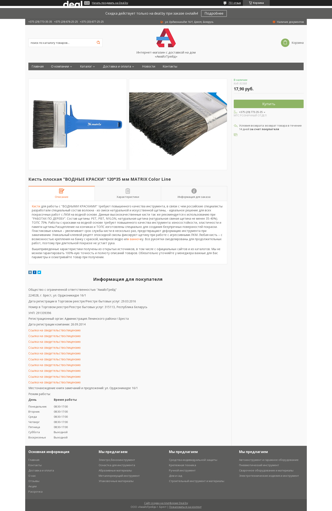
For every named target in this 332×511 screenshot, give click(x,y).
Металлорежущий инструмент (119, 476)
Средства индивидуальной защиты (193, 460)
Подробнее (214, 13)
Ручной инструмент (182, 470)
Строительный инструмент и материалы (196, 481)
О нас (32, 476)
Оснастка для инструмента (117, 465)
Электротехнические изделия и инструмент (269, 476)
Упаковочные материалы (116, 481)
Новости (148, 66)
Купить (268, 103)
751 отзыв (234, 3)
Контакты (170, 66)
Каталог (86, 66)
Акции (32, 486)
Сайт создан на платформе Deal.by (166, 503)
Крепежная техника (182, 465)
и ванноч (133, 239)
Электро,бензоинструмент (117, 460)
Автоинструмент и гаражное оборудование (269, 460)
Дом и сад (175, 476)
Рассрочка (35, 491)
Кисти (36, 206)
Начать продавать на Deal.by (110, 2)
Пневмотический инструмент (259, 465)
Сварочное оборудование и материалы (266, 470)
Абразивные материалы (115, 470)
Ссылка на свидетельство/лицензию (54, 330)
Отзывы (33, 481)
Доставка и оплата (117, 66)
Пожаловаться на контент (185, 507)
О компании (60, 66)
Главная (38, 66)
